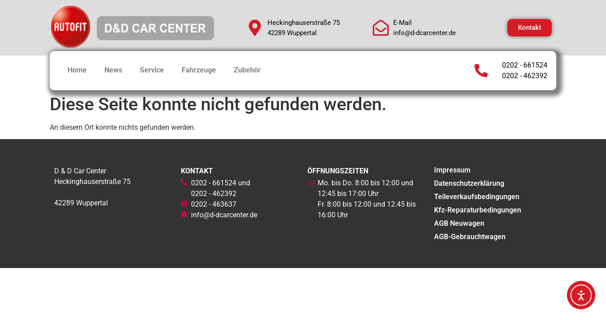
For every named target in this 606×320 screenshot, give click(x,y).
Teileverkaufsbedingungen (476, 196)
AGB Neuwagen (459, 223)
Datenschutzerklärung (469, 183)
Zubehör (247, 70)
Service (152, 70)
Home (77, 70)
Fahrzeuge (199, 70)
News (113, 70)
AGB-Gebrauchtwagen (470, 236)
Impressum (452, 170)
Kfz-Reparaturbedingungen (477, 210)
